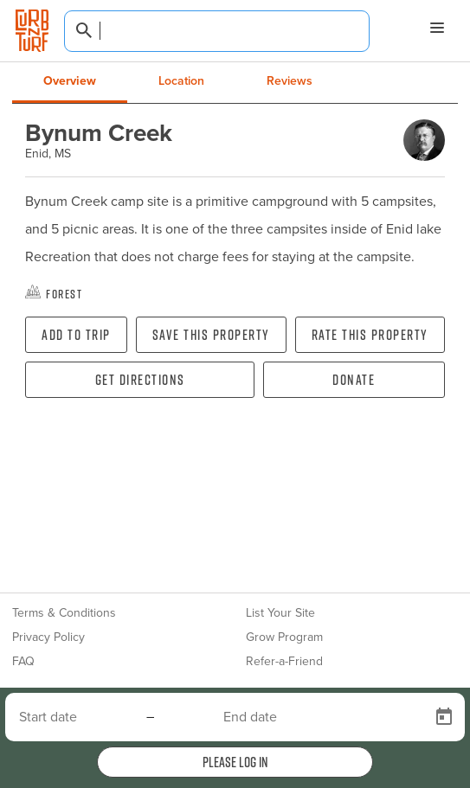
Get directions (140, 379)
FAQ (23, 661)
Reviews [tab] (289, 81)
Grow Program (284, 637)
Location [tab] (181, 81)
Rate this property (370, 334)
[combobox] (217, 31)
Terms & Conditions (64, 613)
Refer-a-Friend (284, 661)
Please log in (235, 762)
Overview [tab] (69, 81)
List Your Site (280, 613)
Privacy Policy (48, 637)
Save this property (211, 334)
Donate (353, 379)
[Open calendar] (444, 717)
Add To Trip (76, 334)
